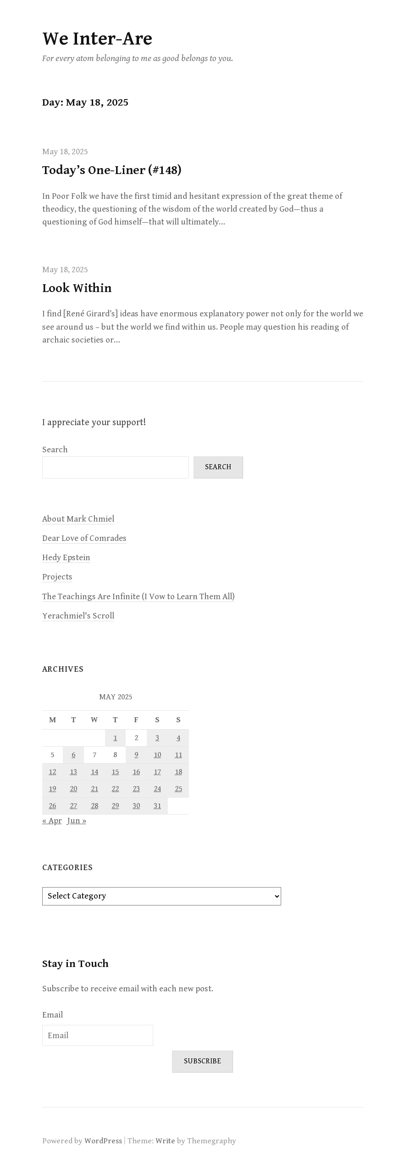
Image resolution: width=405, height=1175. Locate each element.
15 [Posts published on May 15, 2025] (115, 771)
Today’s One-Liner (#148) (112, 170)
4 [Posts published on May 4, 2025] (178, 737)
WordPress (103, 1141)
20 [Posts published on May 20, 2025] (73, 788)
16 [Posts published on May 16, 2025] (136, 771)
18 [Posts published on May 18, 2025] (178, 771)
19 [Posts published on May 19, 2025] (52, 788)
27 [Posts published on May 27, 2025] (73, 805)
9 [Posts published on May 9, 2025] (136, 754)
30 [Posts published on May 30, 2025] (136, 805)
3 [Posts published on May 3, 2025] (157, 737)
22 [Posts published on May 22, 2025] (115, 788)
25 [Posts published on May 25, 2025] (178, 788)
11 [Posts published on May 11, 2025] (178, 754)
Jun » (76, 821)
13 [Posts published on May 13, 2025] (73, 771)
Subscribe (202, 1061)
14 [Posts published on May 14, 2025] (94, 771)
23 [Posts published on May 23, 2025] (136, 788)
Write (165, 1141)
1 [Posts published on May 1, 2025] (115, 737)
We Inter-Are (97, 39)
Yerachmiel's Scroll (78, 616)
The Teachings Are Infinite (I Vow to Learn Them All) (138, 597)
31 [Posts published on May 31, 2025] (157, 805)
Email (52, 1015)
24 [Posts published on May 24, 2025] (157, 788)
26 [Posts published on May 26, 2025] (52, 805)
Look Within (77, 288)
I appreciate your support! (94, 422)
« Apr (52, 821)
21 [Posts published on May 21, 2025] (94, 788)
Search (55, 450)
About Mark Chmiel (78, 519)
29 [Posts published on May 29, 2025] (115, 805)
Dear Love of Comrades (84, 538)
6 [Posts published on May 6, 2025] (73, 754)
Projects (57, 577)
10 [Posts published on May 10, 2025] (157, 754)
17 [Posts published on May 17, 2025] (157, 771)
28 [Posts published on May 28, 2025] (94, 805)
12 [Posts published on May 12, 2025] (52, 771)
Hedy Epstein (66, 557)
